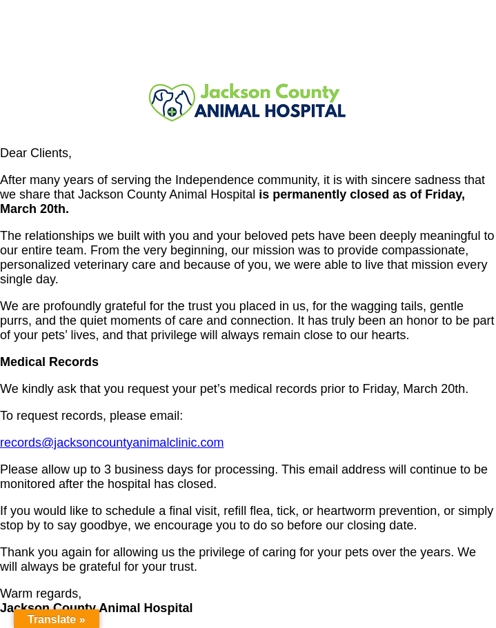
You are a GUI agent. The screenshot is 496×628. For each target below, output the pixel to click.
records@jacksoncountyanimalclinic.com (112, 442)
